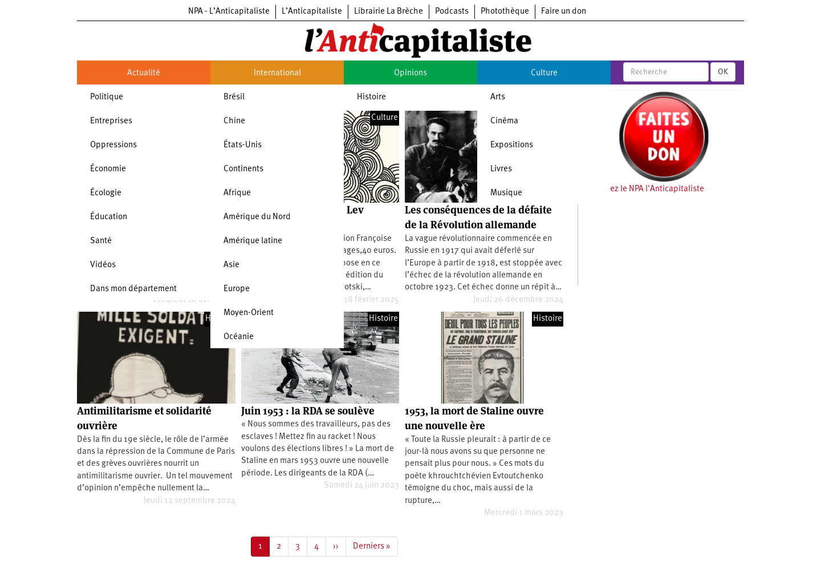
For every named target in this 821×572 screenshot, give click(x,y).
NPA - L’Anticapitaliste (229, 11)
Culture (544, 73)
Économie (108, 169)
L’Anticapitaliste (312, 11)
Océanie (238, 337)
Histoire (371, 97)
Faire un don (563, 11)
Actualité (143, 73)
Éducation (108, 217)
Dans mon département (133, 289)
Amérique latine (252, 241)
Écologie (105, 193)
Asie (231, 265)
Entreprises (111, 121)
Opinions (410, 73)
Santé (101, 241)
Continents (243, 169)
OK (723, 72)
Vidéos (103, 265)
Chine (234, 121)
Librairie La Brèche (388, 11)
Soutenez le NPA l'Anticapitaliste (644, 189)
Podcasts (452, 11)
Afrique (237, 193)
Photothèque (505, 11)
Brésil (234, 97)
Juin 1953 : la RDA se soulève (308, 410)
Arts (497, 97)
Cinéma (504, 121)
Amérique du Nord (257, 217)
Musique (506, 193)
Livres (501, 169)
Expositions (511, 145)
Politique (106, 97)
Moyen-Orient (248, 313)
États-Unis (242, 145)
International (277, 73)
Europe (236, 289)
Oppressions (113, 145)
